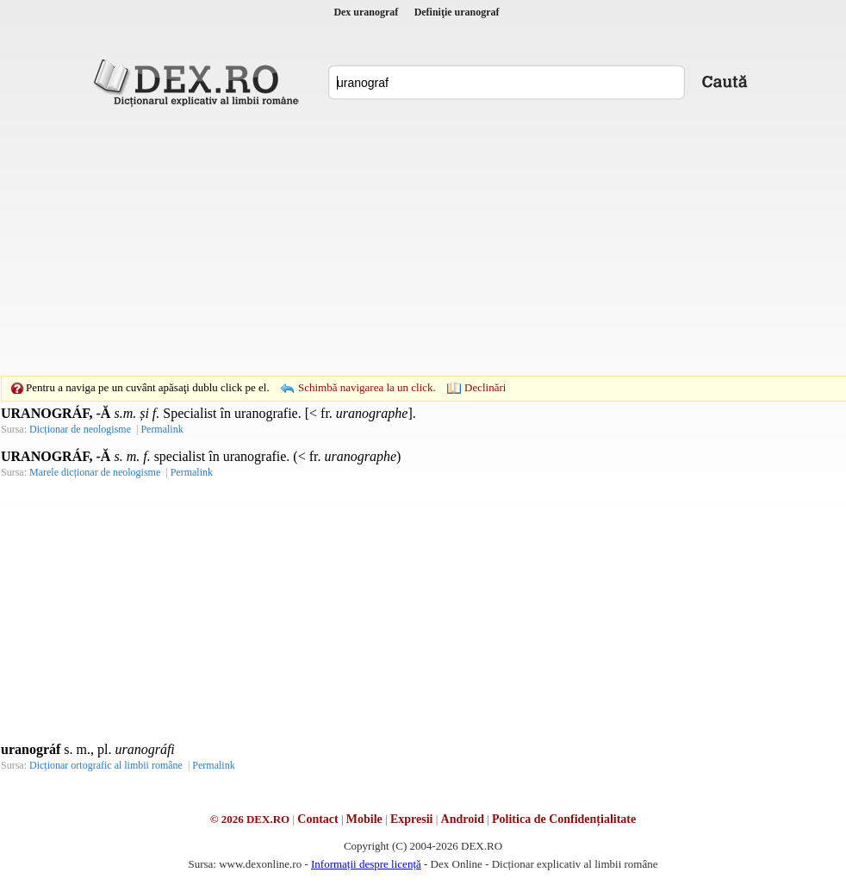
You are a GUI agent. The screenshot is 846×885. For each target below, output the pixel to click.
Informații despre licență (366, 863)
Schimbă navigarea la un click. (367, 387)
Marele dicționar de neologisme (94, 472)
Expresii (411, 819)
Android (462, 819)
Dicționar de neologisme (80, 429)
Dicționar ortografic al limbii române (106, 765)
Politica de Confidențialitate (564, 819)
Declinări (485, 387)
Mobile (364, 819)
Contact (317, 819)
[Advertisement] (396, 241)
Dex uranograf (365, 12)
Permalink (161, 429)
